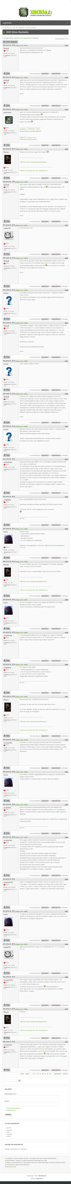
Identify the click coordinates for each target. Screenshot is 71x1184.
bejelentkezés (27, 38)
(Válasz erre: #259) (21, 664)
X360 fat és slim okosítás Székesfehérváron (33, 162)
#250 (66, 323)
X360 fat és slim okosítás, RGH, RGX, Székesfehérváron (34, 170)
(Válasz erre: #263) (21, 805)
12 (47, 1074)
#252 (66, 394)
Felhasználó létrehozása (13, 1108)
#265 (66, 837)
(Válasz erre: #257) (21, 600)
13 (50, 1074)
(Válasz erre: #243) (21, 109)
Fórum (38, 129)
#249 (66, 290)
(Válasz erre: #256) (21, 561)
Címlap (4, 27)
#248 (66, 258)
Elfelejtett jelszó (10, 1110)
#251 (66, 361)
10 (42, 1074)
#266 (66, 879)
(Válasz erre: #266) (21, 911)
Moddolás (21, 27)
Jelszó (7, 1101)
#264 (66, 805)
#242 (66, 45)
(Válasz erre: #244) (21, 149)
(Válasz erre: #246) (21, 225)
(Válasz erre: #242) (21, 77)
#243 (66, 77)
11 (45, 1074)
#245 (66, 149)
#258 (66, 600)
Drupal (14, 1166)
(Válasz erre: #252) (21, 426)
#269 (66, 977)
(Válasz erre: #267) (21, 944)
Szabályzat (23, 129)
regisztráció (17, 38)
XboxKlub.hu (42, 1176)
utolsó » (65, 1074)
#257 (66, 561)
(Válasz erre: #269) (21, 1009)
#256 (66, 529)
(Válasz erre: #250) (21, 361)
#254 (66, 459)
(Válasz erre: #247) (21, 258)
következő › (58, 1074)
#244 (66, 109)
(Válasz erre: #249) (21, 323)
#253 (66, 426)
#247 (66, 225)
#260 (66, 664)
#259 (66, 632)
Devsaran (39, 1178)
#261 (66, 696)
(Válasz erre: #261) (21, 740)
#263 (66, 772)
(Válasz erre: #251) (21, 394)
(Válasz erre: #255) (21, 529)
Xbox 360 (15, 27)
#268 (66, 944)
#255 (66, 497)
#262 (66, 740)
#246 (66, 182)
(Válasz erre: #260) (21, 696)
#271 (66, 1042)
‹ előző (27, 1074)
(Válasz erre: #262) (21, 772)
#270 (66, 1009)
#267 (66, 911)
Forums (9, 27)
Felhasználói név (10, 1094)
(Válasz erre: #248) (21, 290)
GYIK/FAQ (31, 129)
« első (22, 1074)
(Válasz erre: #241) (21, 45)
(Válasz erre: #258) (21, 632)
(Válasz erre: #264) (21, 837)
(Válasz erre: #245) (21, 182)
